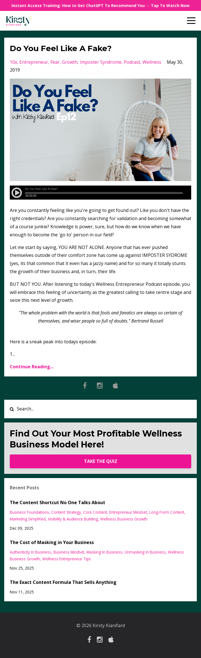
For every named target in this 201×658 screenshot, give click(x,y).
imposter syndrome (100, 62)
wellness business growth (124, 519)
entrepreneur (33, 62)
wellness (151, 62)
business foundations (29, 512)
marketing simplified (28, 519)
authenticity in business (30, 552)
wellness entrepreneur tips (66, 558)
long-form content (166, 512)
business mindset (68, 552)
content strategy (66, 512)
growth (70, 62)
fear (55, 62)
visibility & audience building (73, 519)
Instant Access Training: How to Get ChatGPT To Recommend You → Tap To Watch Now (100, 5)
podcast (132, 62)
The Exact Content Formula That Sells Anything (63, 582)
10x (13, 62)
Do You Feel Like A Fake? (61, 48)
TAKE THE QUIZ (100, 461)
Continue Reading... (31, 367)
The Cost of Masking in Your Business (52, 542)
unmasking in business (145, 552)
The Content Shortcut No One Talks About (57, 502)
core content (95, 512)
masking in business (104, 552)
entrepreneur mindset (128, 512)
